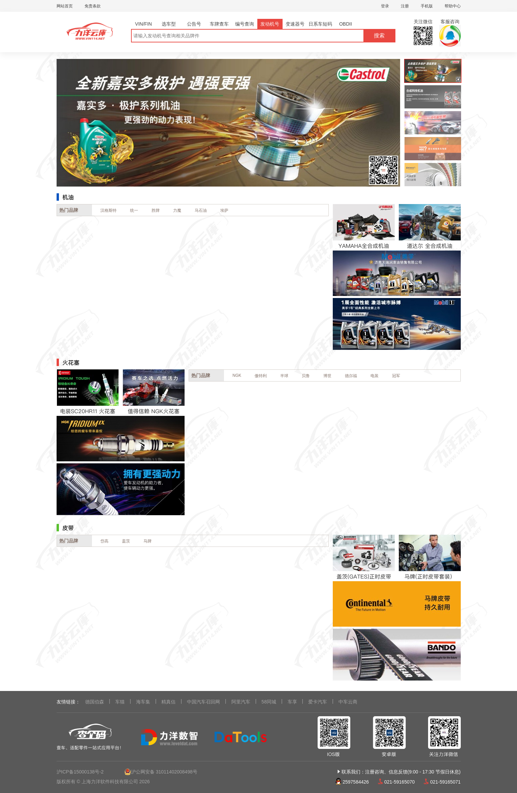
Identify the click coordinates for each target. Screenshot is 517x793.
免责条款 (93, 6)
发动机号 (269, 24)
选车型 (169, 24)
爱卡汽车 (317, 701)
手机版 (427, 6)
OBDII (345, 24)
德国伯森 (94, 701)
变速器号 (295, 24)
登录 (385, 6)
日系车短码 (320, 24)
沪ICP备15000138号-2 (80, 771)
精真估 (168, 701)
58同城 (268, 701)
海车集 (143, 701)
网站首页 (65, 6)
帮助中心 (453, 6)
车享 (292, 701)
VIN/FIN (143, 24)
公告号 (194, 24)
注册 (405, 6)
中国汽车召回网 (203, 701)
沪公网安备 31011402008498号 (160, 771)
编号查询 (244, 24)
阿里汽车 (240, 701)
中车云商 (347, 701)
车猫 (120, 701)
